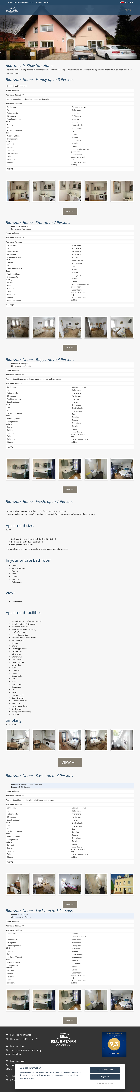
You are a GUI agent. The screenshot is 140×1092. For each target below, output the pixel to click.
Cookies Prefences (105, 1083)
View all (70, 211)
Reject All (105, 1077)
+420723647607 (43, 2)
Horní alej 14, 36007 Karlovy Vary (25, 1039)
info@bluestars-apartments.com (19, 2)
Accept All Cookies (105, 1070)
